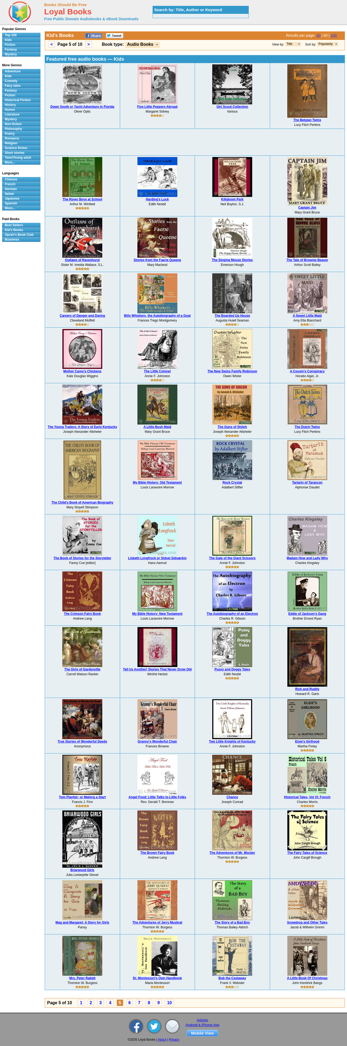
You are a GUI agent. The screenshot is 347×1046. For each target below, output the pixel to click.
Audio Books (140, 44)
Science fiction (16, 148)
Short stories (15, 153)
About (162, 1039)
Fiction (10, 45)
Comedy (11, 81)
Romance (12, 138)
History (10, 105)
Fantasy (11, 49)
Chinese (11, 179)
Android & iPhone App (202, 1025)
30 (318, 35)
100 (334, 35)
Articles (202, 1020)
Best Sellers (14, 225)
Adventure (13, 71)
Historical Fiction (18, 100)
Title (289, 44)
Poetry (10, 133)
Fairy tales (13, 86)
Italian (9, 194)
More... (10, 162)
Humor (10, 110)
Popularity (326, 44)
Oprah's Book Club (19, 235)
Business (12, 239)
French (10, 184)
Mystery (11, 54)
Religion (11, 143)
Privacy (174, 1039)
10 (169, 1002)
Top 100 (11, 35)
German (11, 189)
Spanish (11, 203)
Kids (8, 40)
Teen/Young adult (18, 157)
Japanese (12, 198)
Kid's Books (14, 230)
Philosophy (13, 129)
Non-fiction (13, 124)
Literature (12, 114)
